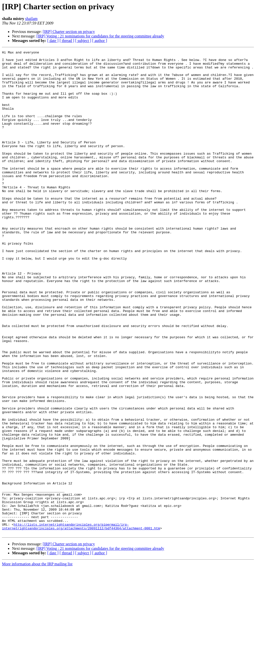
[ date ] (52, 40)
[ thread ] (67, 40)
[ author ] (99, 40)
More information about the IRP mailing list (37, 661)
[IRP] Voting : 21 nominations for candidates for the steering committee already (100, 36)
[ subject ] (83, 40)
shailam (31, 18)
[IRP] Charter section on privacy (69, 31)
